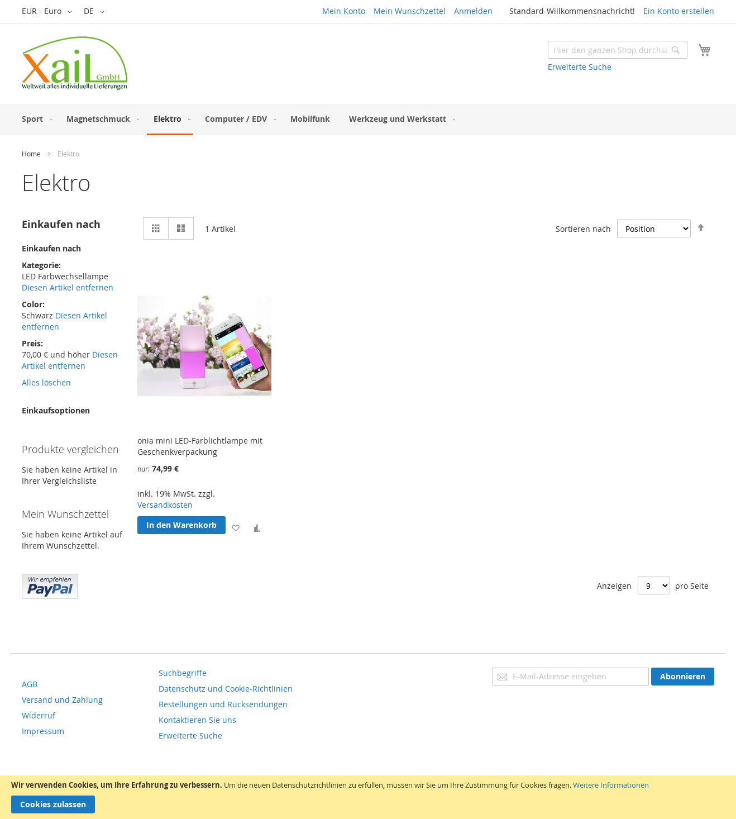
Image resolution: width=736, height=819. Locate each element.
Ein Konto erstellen (678, 11)
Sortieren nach (583, 228)
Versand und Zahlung (62, 699)
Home (31, 153)
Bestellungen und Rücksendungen (223, 704)
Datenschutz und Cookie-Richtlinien (226, 688)
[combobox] (617, 50)
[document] (368, 797)
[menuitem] (34, 119)
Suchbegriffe (183, 673)
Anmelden (473, 11)
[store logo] (74, 63)
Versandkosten (165, 504)
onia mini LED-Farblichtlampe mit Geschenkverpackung (199, 446)
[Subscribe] (682, 676)
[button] (49, 12)
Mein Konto (343, 11)
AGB (29, 684)
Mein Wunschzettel (410, 11)
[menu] (368, 119)
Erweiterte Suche (579, 66)
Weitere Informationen (611, 785)
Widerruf (38, 715)
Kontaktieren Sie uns (197, 720)
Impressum (43, 731)
